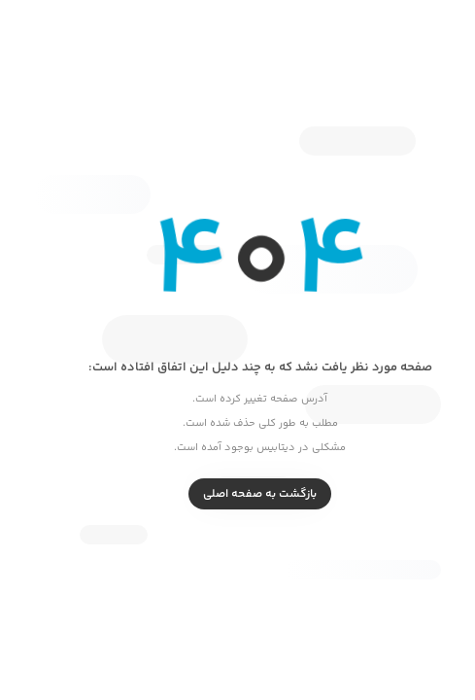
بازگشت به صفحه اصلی (237, 494)
